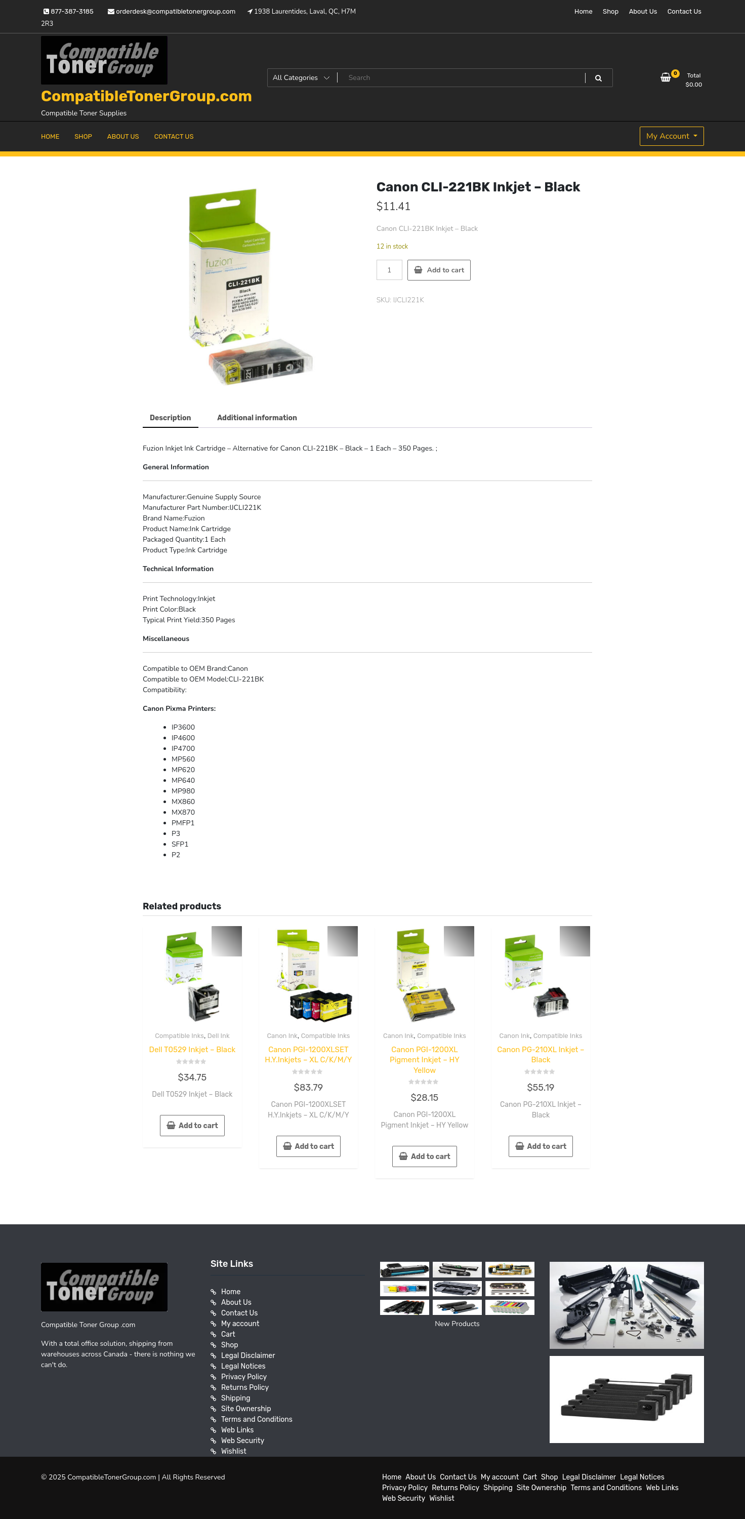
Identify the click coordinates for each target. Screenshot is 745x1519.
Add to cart (446, 270)
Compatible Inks (179, 1036)
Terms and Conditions (257, 1419)
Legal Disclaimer (248, 1355)
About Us (643, 11)
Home (583, 11)
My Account (668, 136)
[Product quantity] (389, 270)
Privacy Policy (244, 1377)
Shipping (236, 1398)
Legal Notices (243, 1366)
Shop (610, 11)
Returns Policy (245, 1387)
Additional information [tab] (257, 418)
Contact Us (684, 11)
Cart (228, 1334)
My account (240, 1324)
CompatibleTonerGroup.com (146, 96)
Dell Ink (219, 1036)
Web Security (242, 1440)
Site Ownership (246, 1409)
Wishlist (233, 1451)
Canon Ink (282, 1036)
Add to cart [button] (198, 1126)
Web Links (237, 1430)
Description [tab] (170, 418)
